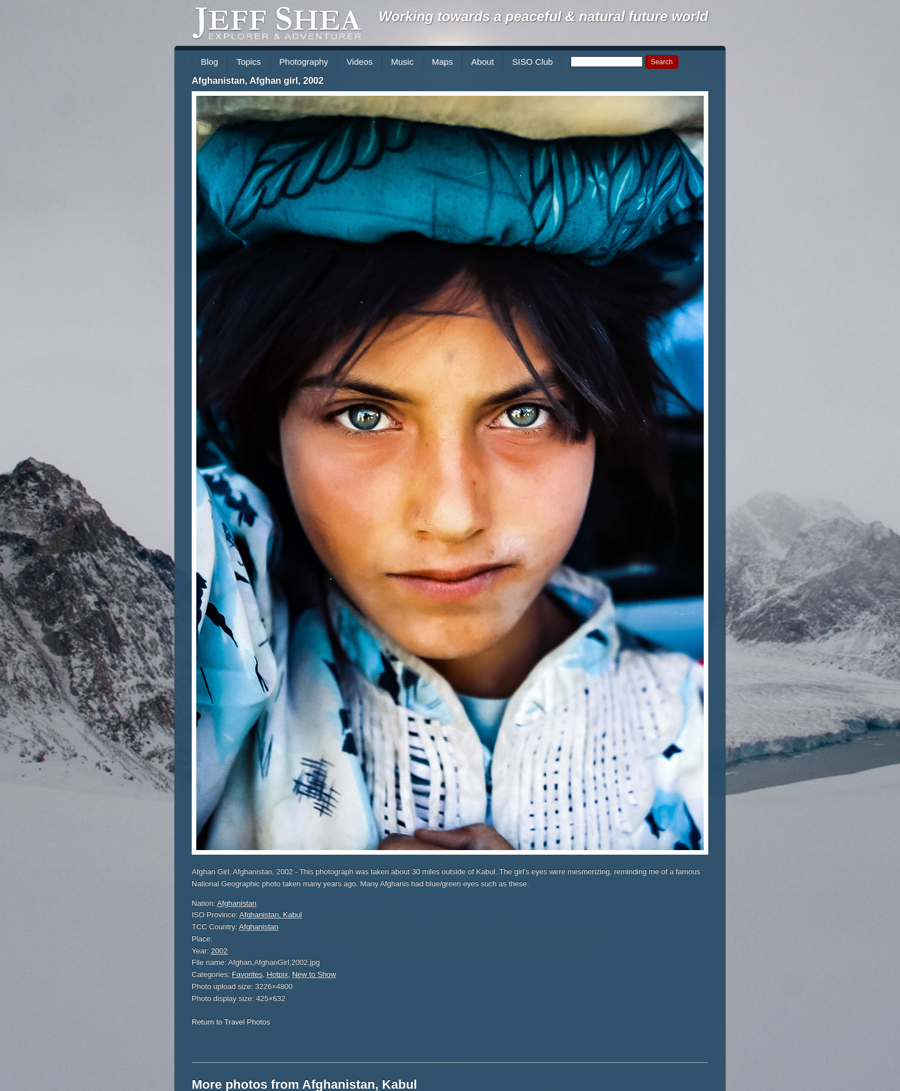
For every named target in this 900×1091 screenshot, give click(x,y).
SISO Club (532, 62)
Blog (209, 62)
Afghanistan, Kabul (270, 914)
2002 (219, 950)
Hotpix (277, 974)
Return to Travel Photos (231, 1022)
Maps (442, 62)
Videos (360, 62)
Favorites (247, 974)
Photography (304, 62)
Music (402, 62)
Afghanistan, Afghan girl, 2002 (258, 80)
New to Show (314, 974)
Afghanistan (237, 903)
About (482, 62)
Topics (248, 62)
